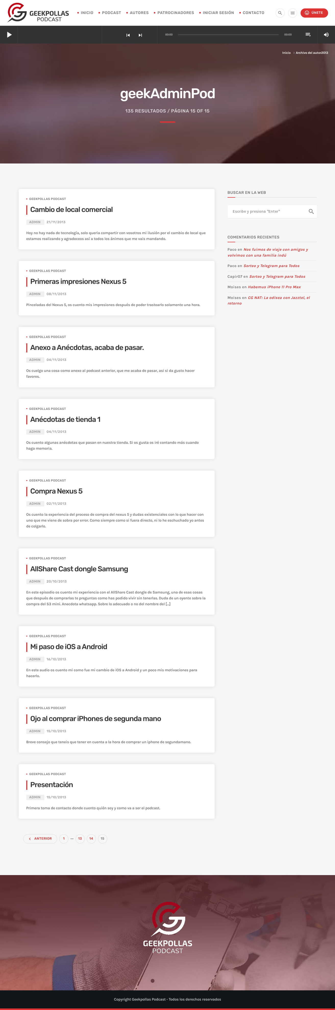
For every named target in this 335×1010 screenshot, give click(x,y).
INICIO (87, 12)
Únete (313, 12)
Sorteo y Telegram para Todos (271, 265)
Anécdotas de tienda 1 (65, 419)
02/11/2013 (56, 504)
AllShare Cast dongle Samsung (79, 569)
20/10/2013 (56, 582)
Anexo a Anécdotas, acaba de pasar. (87, 348)
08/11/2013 (56, 294)
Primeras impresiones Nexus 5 (78, 281)
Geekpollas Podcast (47, 199)
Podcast (111, 12)
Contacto (254, 12)
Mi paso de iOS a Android (68, 647)
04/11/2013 (56, 360)
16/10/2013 (56, 659)
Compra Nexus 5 (56, 491)
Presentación (51, 785)
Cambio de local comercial (71, 210)
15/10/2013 (56, 731)
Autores (139, 12)
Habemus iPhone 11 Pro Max (274, 287)
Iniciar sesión (218, 12)
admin (35, 222)
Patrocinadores (175, 12)
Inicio (286, 53)
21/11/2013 (56, 222)
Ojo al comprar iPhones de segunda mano (95, 719)
